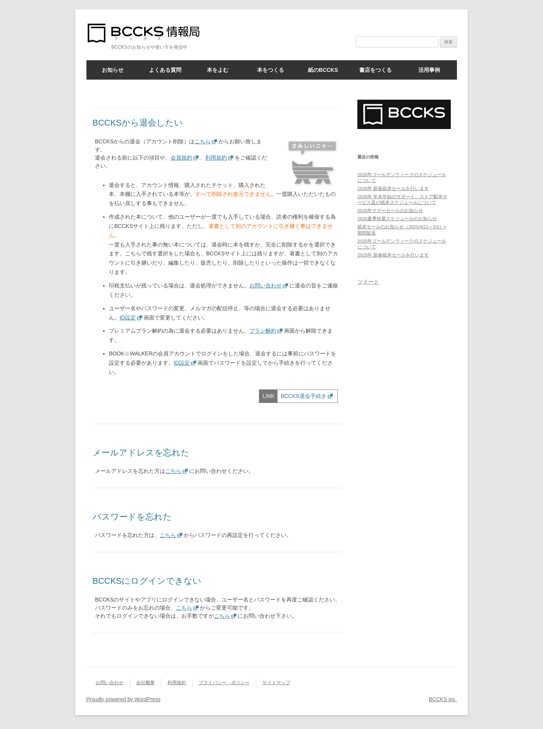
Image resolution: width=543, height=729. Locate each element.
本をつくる (270, 70)
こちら (203, 141)
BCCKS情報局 (148, 33)
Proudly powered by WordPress (123, 699)
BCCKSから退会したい (138, 122)
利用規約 (216, 158)
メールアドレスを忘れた (141, 452)
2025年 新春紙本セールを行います (393, 254)
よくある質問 (165, 70)
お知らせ (112, 70)
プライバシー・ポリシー (224, 682)
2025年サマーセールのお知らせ (390, 210)
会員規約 (181, 158)
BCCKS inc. (443, 699)
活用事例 (429, 70)
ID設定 (128, 317)
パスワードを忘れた (132, 517)
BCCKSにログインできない (147, 581)
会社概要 (145, 682)
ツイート (368, 282)
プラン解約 (262, 331)
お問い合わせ (265, 285)
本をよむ (217, 70)
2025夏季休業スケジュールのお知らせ (397, 218)
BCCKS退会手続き (303, 396)
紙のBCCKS (323, 70)
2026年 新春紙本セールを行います (393, 188)
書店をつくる (375, 70)
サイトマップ (276, 682)
